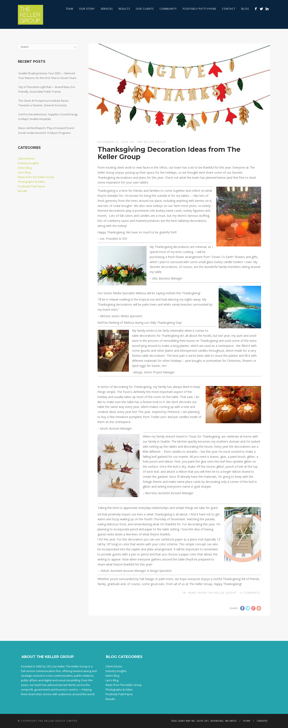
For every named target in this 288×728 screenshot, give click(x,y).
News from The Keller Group (212, 593)
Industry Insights (28, 163)
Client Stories (26, 158)
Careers (262, 720)
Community (168, 9)
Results (124, 9)
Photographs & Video (31, 182)
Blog (245, 9)
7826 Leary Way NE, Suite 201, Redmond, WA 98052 (204, 720)
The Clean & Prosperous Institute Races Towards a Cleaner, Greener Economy (43, 103)
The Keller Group (151, 142)
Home (247, 720)
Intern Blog (25, 168)
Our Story (87, 9)
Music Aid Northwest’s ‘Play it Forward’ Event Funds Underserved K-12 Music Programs (46, 130)
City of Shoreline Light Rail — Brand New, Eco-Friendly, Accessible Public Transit (47, 89)
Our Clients (145, 9)
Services (107, 9)
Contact (228, 9)
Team (69, 9)
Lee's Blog (24, 172)
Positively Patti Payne (199, 9)
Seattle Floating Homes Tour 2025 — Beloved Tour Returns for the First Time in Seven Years (47, 75)
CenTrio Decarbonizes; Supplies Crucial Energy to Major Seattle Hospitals (48, 116)
